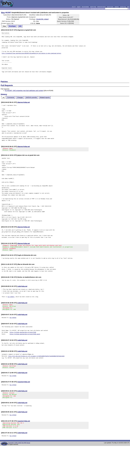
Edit (20, 26)
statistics (117, 6)
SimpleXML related (42, 19)
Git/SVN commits (31, 97)
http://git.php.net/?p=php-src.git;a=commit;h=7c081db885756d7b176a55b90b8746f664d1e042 (36, 359)
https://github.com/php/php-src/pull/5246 (23, 335)
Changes (20, 97)
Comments (10, 97)
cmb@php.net (22, 288)
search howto (110, 6)
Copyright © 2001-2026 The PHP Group (19, 449)
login (128, 6)
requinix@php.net (24, 385)
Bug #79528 (13, 388)
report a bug (93, 6)
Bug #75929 (13, 441)
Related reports (45, 97)
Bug (3, 13)
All (3, 97)
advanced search (101, 6)
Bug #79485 (13, 379)
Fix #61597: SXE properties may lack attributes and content (24, 90)
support (79, 6)
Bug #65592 (13, 320)
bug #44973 (11, 298)
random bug (123, 6)
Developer (12, 26)
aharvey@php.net (24, 102)
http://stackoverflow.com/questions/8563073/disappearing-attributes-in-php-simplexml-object (31, 53)
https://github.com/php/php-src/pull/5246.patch (25, 337)
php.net (74, 6)
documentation (85, 6)
